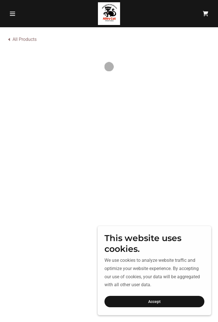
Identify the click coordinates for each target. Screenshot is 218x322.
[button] (22, 13)
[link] (109, 13)
